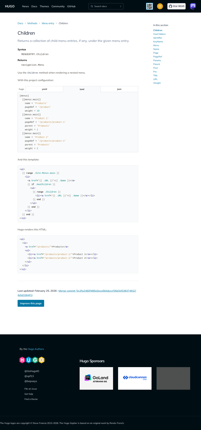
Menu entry (48, 23)
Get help (28, 394)
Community (58, 6)
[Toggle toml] (82, 89)
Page (155, 52)
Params (157, 60)
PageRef (157, 56)
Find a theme (31, 399)
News (25, 6)
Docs (34, 6)
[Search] (106, 6)
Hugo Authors (36, 348)
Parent (156, 64)
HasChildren (159, 34)
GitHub (71, 6)
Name (156, 49)
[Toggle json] (119, 89)
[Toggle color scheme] (160, 6)
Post (155, 67)
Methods (32, 23)
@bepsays (30, 381)
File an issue (30, 388)
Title (155, 75)
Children (157, 30)
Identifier (157, 37)
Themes (44, 6)
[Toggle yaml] (44, 89)
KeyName (158, 41)
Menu (156, 45)
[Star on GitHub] (176, 6)
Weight (157, 83)
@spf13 (29, 376)
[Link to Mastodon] (193, 6)
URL (155, 79)
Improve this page (31, 303)
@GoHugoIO (31, 371)
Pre (155, 71)
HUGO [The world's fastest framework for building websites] (10, 6)
